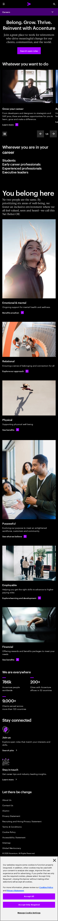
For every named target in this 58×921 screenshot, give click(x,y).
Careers (6, 12)
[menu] (3, 4)
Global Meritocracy (11, 848)
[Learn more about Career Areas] (10, 124)
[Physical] (29, 398)
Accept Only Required (29, 905)
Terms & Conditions (12, 826)
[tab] (29, 160)
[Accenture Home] (29, 4)
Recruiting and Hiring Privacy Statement (21, 821)
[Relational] (29, 339)
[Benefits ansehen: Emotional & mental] (13, 312)
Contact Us (7, 805)
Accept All (29, 896)
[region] (29, 888)
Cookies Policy (46, 887)
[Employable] (29, 563)
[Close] (54, 860)
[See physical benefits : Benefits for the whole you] (10, 429)
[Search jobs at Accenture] (10, 750)
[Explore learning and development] (21, 597)
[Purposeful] (29, 479)
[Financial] (29, 624)
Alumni (5, 810)
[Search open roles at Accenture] (29, 50)
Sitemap (6, 842)
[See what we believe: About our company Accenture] (14, 536)
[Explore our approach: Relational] (15, 371)
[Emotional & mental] (29, 258)
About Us (6, 799)
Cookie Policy (9, 831)
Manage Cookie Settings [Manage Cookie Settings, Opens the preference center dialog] (29, 913)
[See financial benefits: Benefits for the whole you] (10, 659)
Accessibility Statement (13, 837)
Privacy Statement (11, 815)
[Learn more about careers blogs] (10, 779)
